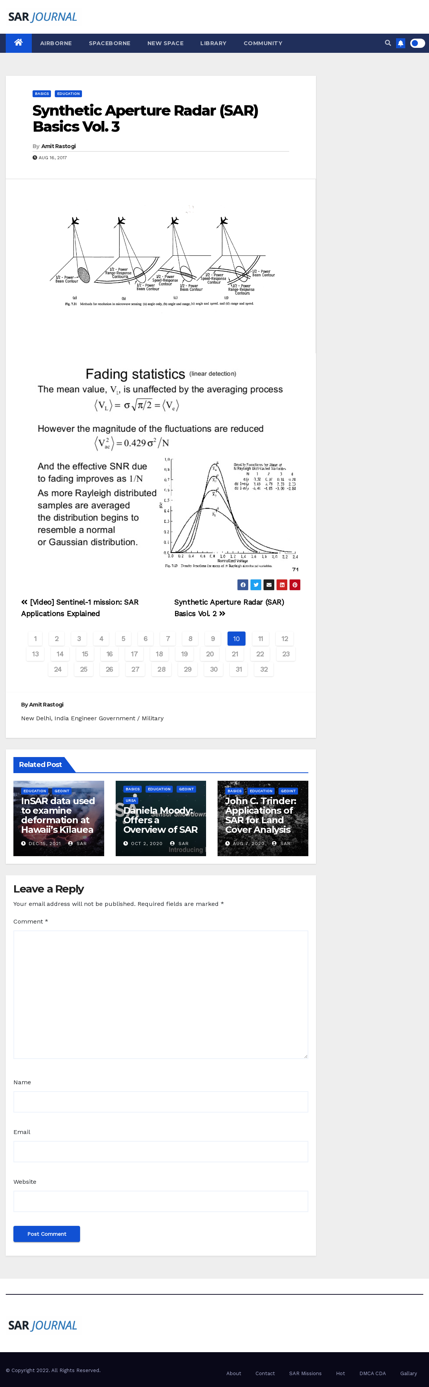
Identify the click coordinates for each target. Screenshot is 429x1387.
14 (60, 654)
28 (161, 669)
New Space (165, 43)
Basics (42, 93)
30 (213, 669)
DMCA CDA (372, 1373)
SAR (77, 843)
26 (109, 669)
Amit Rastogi (58, 146)
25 (83, 669)
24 (57, 669)
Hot (340, 1373)
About (233, 1373)
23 (286, 654)
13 (35, 654)
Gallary (408, 1373)
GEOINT (61, 791)
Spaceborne (110, 43)
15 (85, 654)
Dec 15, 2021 (45, 843)
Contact (265, 1373)
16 (109, 654)
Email (21, 1132)
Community (263, 43)
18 (159, 654)
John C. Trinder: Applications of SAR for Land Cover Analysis (260, 815)
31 (239, 669)
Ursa (131, 800)
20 (209, 654)
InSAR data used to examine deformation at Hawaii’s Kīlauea (58, 815)
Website (24, 1181)
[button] (388, 43)
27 (135, 669)
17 (134, 654)
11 (260, 639)
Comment (30, 921)
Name (22, 1082)
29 (188, 669)
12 (285, 639)
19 (184, 654)
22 (260, 654)
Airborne (56, 43)
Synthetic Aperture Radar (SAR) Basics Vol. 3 (145, 118)
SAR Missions (305, 1373)
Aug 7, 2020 (249, 843)
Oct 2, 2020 (147, 843)
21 (235, 654)
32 (263, 669)
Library (213, 43)
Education (68, 93)
